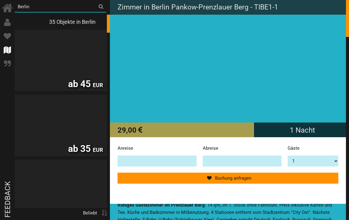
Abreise (210, 148)
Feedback (7, 199)
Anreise (125, 148)
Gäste (294, 148)
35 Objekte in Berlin (72, 22)
